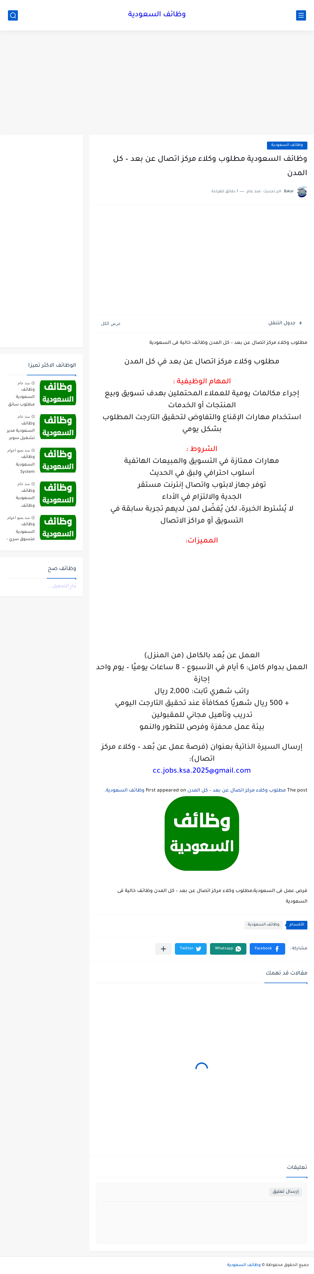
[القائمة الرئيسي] (301, 15)
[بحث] (13, 15)
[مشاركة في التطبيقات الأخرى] (163, 949)
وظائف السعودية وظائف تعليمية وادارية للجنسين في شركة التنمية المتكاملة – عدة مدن (22, 499)
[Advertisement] (157, 83)
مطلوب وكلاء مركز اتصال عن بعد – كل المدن (236, 791)
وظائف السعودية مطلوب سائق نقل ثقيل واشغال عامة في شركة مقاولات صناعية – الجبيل (21, 398)
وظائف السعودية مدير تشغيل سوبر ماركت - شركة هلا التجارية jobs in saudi (21, 432)
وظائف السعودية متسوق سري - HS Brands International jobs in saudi (21, 533)
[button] (267, 949)
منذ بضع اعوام (18, 450)
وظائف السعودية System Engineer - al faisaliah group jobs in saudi (21, 466)
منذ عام (24, 383)
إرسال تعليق (286, 1191)
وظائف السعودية (157, 15)
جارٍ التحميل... (62, 586)
